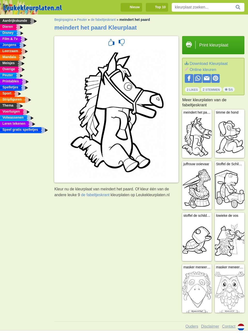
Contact (228, 326)
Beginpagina (63, 20)
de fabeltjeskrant (103, 20)
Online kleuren (203, 69)
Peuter (82, 20)
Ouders (192, 326)
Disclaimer (210, 326)
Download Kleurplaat (209, 63)
